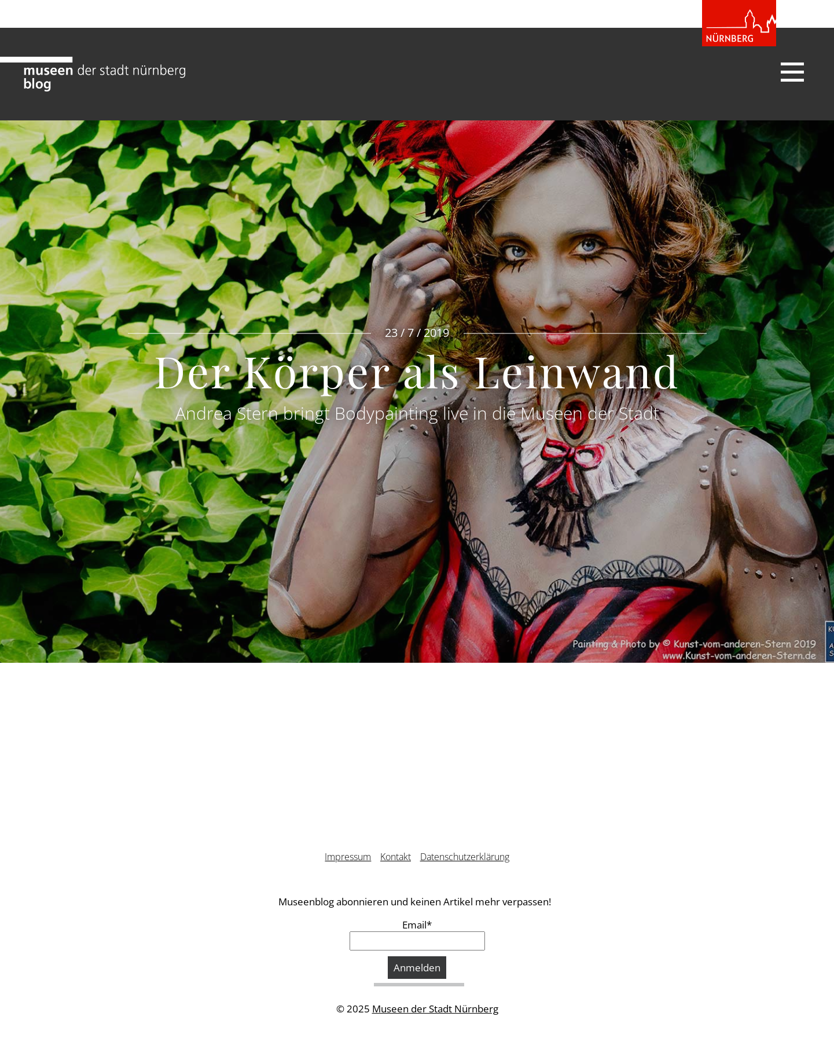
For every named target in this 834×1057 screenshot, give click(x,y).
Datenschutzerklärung (464, 856)
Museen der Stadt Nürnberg (435, 1008)
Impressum (348, 856)
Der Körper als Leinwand (417, 370)
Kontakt (395, 856)
